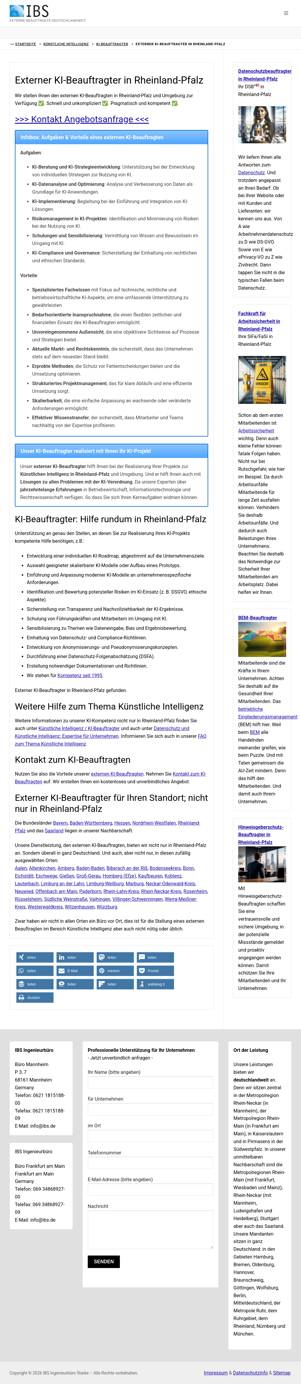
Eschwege (46, 876)
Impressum (216, 1373)
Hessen (122, 823)
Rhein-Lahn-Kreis (121, 891)
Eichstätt (24, 876)
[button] (286, 13)
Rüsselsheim (28, 899)
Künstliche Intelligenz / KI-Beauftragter (79, 728)
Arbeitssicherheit (256, 431)
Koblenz (173, 876)
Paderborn (90, 891)
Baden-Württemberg (91, 823)
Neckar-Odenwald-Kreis (170, 883)
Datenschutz (251, 172)
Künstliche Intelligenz (66, 44)
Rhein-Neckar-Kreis (161, 891)
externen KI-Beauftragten (117, 774)
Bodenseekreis (165, 868)
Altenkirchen (42, 868)
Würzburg (107, 907)
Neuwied (24, 891)
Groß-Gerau (88, 876)
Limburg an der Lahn (62, 883)
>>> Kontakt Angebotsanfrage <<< (82, 119)
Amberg (65, 868)
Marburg (135, 883)
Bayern (60, 823)
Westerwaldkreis (45, 907)
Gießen (66, 876)
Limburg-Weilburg (104, 883)
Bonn (188, 868)
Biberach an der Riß (127, 868)
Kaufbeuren (150, 876)
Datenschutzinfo (250, 1373)
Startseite (25, 44)
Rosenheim (195, 891)
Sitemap (282, 1373)
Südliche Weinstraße (65, 899)
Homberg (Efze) (119, 876)
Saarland (54, 831)
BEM (255, 732)
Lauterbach (27, 883)
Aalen (21, 868)
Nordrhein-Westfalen (154, 823)
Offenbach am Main (56, 891)
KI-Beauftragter (112, 44)
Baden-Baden (90, 868)
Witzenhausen (80, 907)
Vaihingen (100, 899)
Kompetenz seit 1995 (79, 675)
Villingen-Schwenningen (137, 899)
